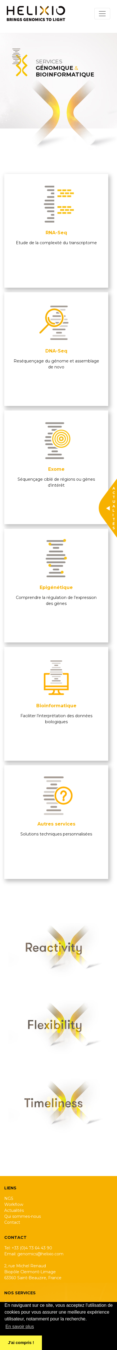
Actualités (14, 1210)
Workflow (13, 1204)
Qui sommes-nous (22, 1216)
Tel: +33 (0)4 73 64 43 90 (28, 1248)
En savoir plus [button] (19, 1326)
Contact (12, 1222)
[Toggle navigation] (102, 13)
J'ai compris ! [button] (21, 1342)
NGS (8, 1198)
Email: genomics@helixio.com (33, 1253)
